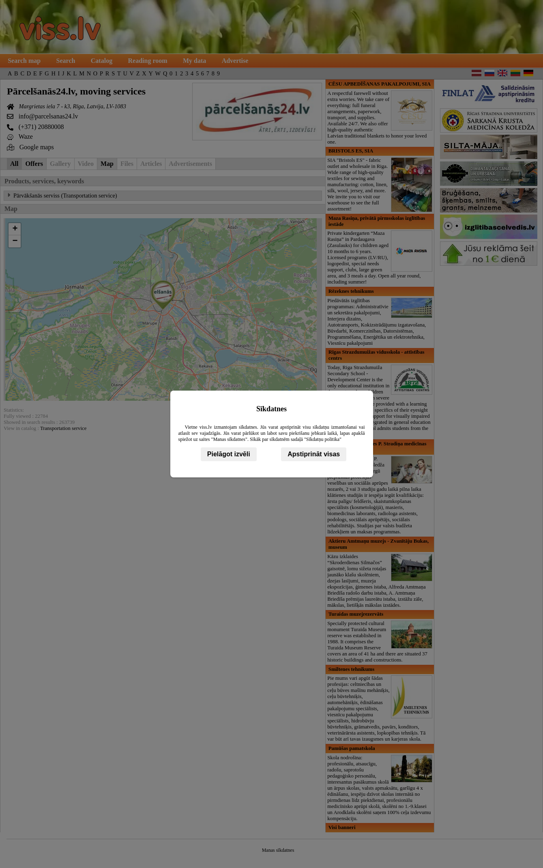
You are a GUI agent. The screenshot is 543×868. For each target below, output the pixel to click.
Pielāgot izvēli (228, 454)
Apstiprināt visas (314, 454)
